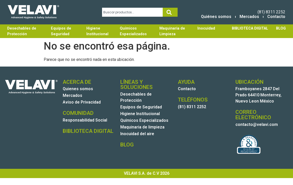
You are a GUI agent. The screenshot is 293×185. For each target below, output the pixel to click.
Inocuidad (206, 28)
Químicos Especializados (133, 31)
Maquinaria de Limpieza (172, 31)
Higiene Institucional (97, 31)
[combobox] (132, 12)
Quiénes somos (216, 16)
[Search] (170, 12)
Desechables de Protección (21, 31)
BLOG (281, 28)
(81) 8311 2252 (271, 12)
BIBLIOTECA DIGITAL (250, 28)
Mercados (249, 16)
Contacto (276, 16)
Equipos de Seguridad (61, 31)
